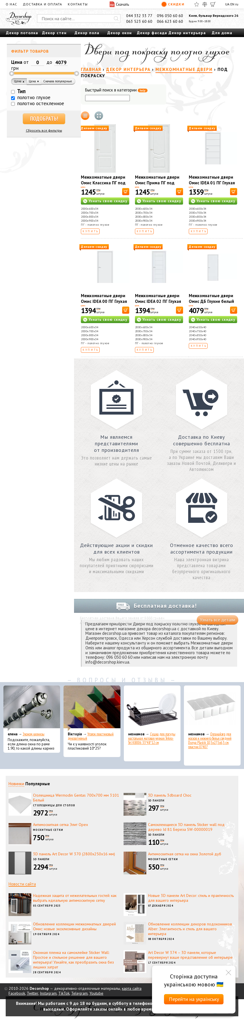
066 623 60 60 (170, 21)
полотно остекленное (40, 103)
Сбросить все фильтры (44, 130)
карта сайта (132, 988)
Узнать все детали (217, 620)
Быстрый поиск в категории (116, 90)
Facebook (17, 993)
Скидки (172, 4)
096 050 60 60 (170, 15)
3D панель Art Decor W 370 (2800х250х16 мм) (74, 853)
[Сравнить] (204, 4)
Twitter (32, 993)
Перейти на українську (194, 999)
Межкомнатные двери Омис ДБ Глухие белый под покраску (211, 301)
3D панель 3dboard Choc (169, 795)
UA (227, 4)
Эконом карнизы (33, 734)
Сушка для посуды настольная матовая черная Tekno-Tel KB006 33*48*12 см (151, 738)
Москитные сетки (48, 829)
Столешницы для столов (54, 805)
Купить (91, 231)
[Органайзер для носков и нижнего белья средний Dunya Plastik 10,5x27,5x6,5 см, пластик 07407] (212, 708)
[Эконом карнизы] (31, 708)
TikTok (63, 993)
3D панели (156, 800)
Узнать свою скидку (108, 201)
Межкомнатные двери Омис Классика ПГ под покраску (103, 182)
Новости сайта (22, 884)
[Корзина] (213, 4)
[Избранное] (196, 4)
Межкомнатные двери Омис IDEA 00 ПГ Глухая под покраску (104, 301)
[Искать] (116, 18)
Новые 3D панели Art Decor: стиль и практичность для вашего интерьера (191, 898)
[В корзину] (125, 191)
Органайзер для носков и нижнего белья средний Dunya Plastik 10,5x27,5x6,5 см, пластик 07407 (209, 740)
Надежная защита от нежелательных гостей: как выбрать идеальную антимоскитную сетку (74, 898)
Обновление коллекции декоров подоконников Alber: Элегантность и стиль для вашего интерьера (190, 928)
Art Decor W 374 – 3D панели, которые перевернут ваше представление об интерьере (190, 955)
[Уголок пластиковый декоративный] (91, 708)
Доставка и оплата (42, 4)
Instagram (48, 993)
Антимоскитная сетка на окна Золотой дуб (184, 853)
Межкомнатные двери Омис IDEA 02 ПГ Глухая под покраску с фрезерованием (158, 304)
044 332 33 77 (139, 15)
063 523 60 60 (139, 21)
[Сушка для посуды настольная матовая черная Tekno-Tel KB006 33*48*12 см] (152, 708)
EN (232, 4)
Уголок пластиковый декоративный (91, 736)
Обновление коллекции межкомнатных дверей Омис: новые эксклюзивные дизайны (74, 926)
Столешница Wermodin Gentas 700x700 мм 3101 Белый (76, 798)
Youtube (96, 993)
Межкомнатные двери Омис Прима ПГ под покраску (157, 182)
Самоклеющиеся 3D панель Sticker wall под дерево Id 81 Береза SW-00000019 (186, 827)
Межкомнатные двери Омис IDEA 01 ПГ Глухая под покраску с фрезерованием (212, 185)
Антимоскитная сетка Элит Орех (60, 824)
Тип (21, 91)
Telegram (79, 993)
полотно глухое (33, 97)
